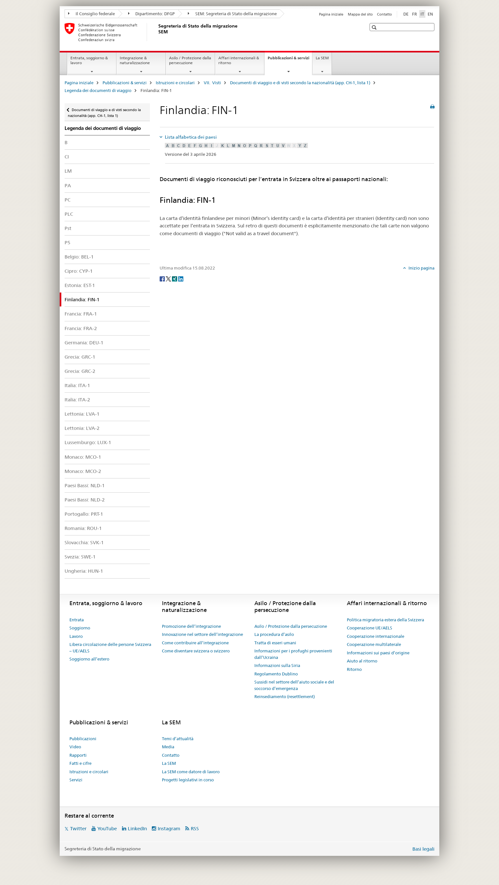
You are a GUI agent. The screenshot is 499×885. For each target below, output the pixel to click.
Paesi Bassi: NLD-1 (85, 485)
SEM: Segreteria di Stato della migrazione (232, 13)
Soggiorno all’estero (89, 658)
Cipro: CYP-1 (79, 271)
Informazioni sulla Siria (277, 665)
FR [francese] (414, 14)
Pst (68, 228)
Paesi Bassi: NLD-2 (85, 500)
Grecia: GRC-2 (80, 371)
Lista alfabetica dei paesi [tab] (190, 137)
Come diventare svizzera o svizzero (196, 650)
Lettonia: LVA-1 (82, 414)
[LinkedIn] (180, 278)
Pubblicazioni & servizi (290, 60)
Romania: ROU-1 (83, 528)
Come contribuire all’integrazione (195, 642)
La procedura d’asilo (274, 634)
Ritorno (354, 669)
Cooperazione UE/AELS (369, 627)
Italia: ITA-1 (77, 385)
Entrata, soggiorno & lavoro (89, 60)
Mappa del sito (360, 14)
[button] (375, 27)
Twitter (78, 828)
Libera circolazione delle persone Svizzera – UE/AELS (110, 647)
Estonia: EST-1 (80, 285)
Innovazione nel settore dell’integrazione (202, 634)
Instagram (169, 828)
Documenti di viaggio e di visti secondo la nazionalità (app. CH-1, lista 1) (300, 82)
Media (168, 746)
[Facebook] (163, 278)
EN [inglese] (430, 14)
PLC (69, 214)
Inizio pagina (421, 267)
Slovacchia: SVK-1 (84, 542)
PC (67, 200)
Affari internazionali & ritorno (238, 60)
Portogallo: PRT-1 (84, 514)
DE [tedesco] (405, 14)
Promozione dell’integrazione (191, 626)
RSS (195, 828)
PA (68, 185)
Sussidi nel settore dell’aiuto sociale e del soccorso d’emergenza (294, 685)
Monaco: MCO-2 (83, 471)
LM (68, 171)
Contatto (384, 14)
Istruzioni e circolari (175, 82)
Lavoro (76, 636)
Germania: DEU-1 (84, 342)
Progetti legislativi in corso (188, 779)
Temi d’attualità (177, 738)
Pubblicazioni (82, 738)
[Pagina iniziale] (157, 32)
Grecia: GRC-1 (80, 357)
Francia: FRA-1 (81, 314)
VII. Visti (212, 82)
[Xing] (175, 278)
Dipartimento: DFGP (151, 13)
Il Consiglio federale (91, 13)
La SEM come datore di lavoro (191, 771)
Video (75, 746)
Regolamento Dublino (276, 673)
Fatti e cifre (80, 763)
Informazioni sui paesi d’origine (378, 652)
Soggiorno (79, 627)
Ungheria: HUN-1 (84, 571)
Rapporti (78, 755)
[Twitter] (169, 278)
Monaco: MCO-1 (83, 457)
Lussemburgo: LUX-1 (88, 442)
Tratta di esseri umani (275, 642)
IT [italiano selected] (422, 14)
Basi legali (423, 849)
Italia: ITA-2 (77, 400)
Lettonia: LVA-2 (82, 428)
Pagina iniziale (331, 14)
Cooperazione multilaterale (374, 644)
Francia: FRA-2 (81, 328)
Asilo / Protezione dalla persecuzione (190, 60)
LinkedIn (137, 828)
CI (67, 157)
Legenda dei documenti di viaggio (98, 90)
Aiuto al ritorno (362, 660)
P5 (67, 242)
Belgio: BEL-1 (79, 257)
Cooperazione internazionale (375, 636)
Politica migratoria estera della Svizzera (385, 619)
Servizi (75, 779)
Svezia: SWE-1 (80, 557)
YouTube (107, 828)
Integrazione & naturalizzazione (135, 60)
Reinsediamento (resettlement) (284, 696)
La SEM (322, 57)
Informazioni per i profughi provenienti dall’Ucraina (293, 654)
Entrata (76, 619)
